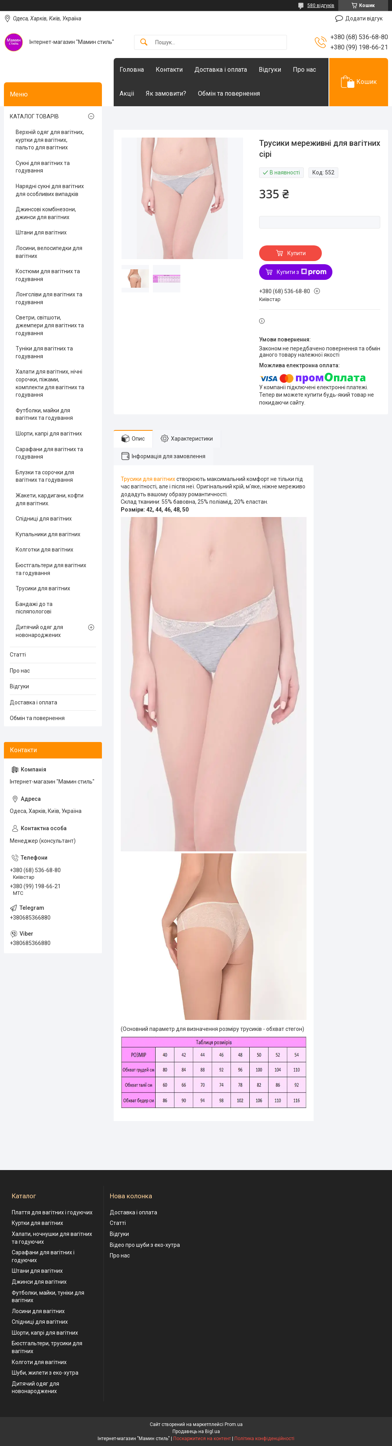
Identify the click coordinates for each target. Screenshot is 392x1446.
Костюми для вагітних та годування (48, 275)
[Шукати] (143, 42)
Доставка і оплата (220, 69)
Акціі (127, 93)
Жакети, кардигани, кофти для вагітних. (49, 499)
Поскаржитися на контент (202, 1438)
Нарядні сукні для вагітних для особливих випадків (50, 190)
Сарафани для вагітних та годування (49, 453)
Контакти (169, 69)
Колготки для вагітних (44, 549)
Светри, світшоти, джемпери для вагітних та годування (50, 325)
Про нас (304, 69)
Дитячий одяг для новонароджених (39, 631)
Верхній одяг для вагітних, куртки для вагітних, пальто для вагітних (50, 140)
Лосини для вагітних (38, 1311)
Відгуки (270, 69)
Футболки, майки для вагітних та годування (44, 414)
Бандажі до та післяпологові (34, 608)
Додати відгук (364, 18)
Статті (18, 654)
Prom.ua (234, 1424)
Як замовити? (166, 93)
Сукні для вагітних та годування (43, 167)
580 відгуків (320, 5)
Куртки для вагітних (37, 1223)
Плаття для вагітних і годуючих (52, 1212)
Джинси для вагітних (39, 1282)
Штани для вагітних (41, 232)
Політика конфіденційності (264, 1438)
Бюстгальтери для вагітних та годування (51, 569)
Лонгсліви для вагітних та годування (49, 298)
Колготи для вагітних (39, 1362)
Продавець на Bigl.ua (196, 1431)
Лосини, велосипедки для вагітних (49, 252)
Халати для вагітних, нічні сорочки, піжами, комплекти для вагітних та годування (50, 383)
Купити (296, 253)
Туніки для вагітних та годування (44, 352)
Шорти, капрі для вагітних (49, 433)
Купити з (302, 272)
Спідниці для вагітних (44, 518)
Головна (132, 69)
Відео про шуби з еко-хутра (145, 1245)
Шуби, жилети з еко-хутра (45, 1373)
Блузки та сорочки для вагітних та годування (45, 476)
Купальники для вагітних (48, 534)
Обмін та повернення (229, 93)
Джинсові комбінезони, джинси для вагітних (46, 213)
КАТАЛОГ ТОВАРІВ (34, 116)
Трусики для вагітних (148, 479)
